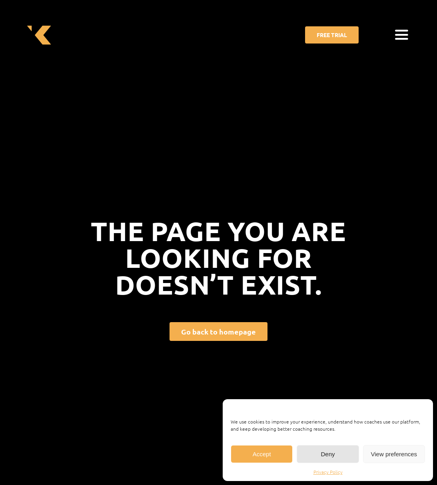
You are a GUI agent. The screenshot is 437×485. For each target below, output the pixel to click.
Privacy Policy (328, 472)
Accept (262, 454)
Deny (328, 454)
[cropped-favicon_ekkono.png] (39, 23)
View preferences (394, 454)
